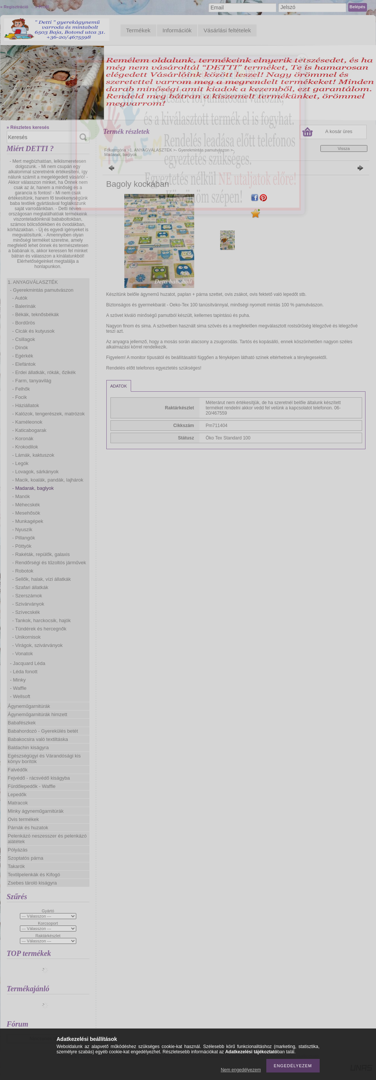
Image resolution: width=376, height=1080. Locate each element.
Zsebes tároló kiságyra (32, 883)
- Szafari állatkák (30, 587)
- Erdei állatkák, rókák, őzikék (44, 372)
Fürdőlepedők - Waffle (32, 786)
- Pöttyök (22, 546)
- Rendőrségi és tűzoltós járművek (49, 562)
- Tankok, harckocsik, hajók (41, 620)
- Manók (21, 496)
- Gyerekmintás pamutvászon (42, 290)
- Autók (19, 298)
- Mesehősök (26, 513)
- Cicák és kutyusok (33, 331)
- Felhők (21, 389)
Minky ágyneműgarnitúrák (36, 811)
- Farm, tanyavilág (31, 380)
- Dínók (20, 347)
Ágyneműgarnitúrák (29, 706)
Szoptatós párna (26, 858)
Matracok (18, 803)
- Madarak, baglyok (33, 488)
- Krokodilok (25, 447)
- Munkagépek (27, 521)
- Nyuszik (22, 529)
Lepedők (17, 794)
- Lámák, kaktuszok (33, 455)
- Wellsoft (20, 696)
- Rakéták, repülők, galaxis (41, 554)
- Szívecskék (26, 612)
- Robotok (22, 571)
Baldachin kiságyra (28, 747)
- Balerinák (24, 306)
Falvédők (18, 770)
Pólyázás (18, 850)
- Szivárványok (28, 604)
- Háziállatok (25, 405)
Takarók (16, 866)
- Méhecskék (26, 504)
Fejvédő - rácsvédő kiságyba (39, 778)
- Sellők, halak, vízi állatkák (41, 579)
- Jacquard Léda (27, 663)
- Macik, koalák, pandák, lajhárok (47, 480)
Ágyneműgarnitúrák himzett (37, 714)
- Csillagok (23, 339)
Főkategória (115, 150)
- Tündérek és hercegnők (39, 629)
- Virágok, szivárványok (37, 645)
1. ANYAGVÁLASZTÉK (33, 282)
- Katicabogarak (29, 430)
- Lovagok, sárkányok (35, 471)
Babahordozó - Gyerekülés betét (43, 731)
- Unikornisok (26, 637)
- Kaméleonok (27, 422)
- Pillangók (23, 538)
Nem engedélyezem (241, 1069)
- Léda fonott (24, 671)
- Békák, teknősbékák (35, 314)
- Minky (18, 680)
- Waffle (18, 688)
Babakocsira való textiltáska (38, 739)
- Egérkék (22, 356)
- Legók (20, 463)
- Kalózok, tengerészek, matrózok (48, 414)
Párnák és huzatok (28, 827)
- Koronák (22, 438)
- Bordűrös (23, 323)
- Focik (19, 397)
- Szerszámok (27, 595)
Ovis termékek (23, 819)
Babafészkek (22, 723)
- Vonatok (22, 653)
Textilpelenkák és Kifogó (34, 874)
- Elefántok (24, 364)
